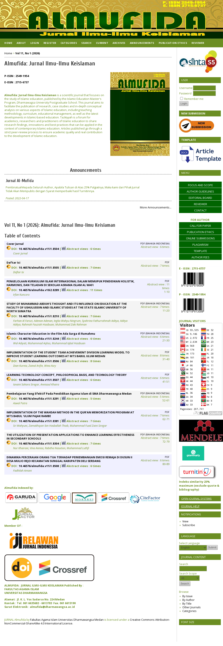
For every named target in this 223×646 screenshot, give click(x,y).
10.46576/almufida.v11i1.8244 (39, 339)
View (185, 521)
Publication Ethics (173, 42)
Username (186, 88)
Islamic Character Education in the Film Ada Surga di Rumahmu (51, 334)
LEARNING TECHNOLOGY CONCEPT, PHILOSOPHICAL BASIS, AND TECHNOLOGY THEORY (67, 375)
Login (34, 42)
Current (102, 42)
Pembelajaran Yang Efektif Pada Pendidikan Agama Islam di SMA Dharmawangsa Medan (69, 393)
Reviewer (198, 42)
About (21, 42)
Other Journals (191, 607)
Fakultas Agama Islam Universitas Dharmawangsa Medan (67, 620)
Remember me (194, 99)
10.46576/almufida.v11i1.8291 (39, 399)
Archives (119, 42)
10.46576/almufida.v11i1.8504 (39, 249)
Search (86, 42)
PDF (167, 262)
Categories (189, 611)
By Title (187, 603)
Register (50, 42)
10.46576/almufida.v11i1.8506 (39, 361)
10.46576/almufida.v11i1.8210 (39, 316)
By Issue (187, 596)
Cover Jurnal (15, 244)
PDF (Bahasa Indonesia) (154, 243)
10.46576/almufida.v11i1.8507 (39, 380)
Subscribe (188, 525)
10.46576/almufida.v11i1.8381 (39, 421)
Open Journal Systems (196, 498)
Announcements (142, 42)
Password (185, 93)
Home (8, 42)
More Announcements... (155, 207)
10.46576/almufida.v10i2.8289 (39, 290)
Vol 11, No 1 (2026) (27, 53)
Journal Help (190, 506)
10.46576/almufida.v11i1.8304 (39, 443)
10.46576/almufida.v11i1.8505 (39, 267)
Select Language (189, 543)
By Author (188, 600)
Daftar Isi (13, 262)
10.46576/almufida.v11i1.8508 (39, 466)
